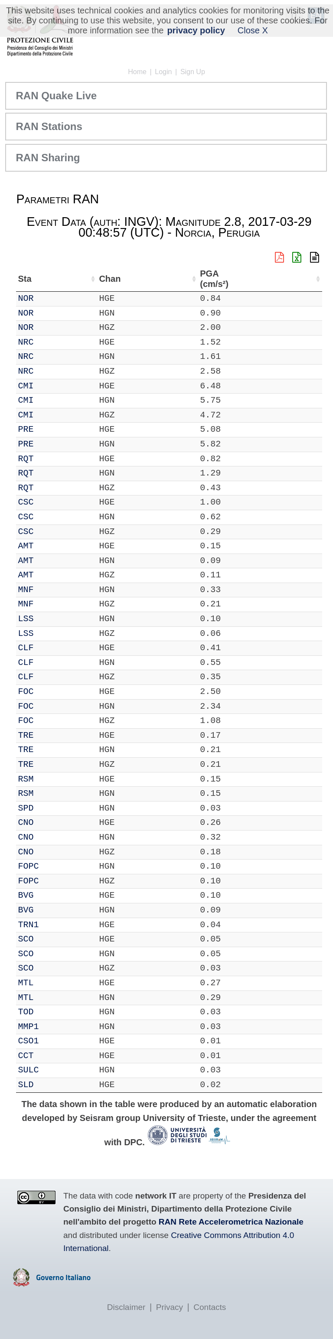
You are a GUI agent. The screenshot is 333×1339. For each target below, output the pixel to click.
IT (23, 298)
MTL (50, 983)
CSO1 (52, 1041)
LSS (50, 619)
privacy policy (196, 30)
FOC (50, 691)
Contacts (209, 1307)
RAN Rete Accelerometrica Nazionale (231, 1221)
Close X (253, 30)
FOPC (52, 866)
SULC (52, 1070)
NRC (50, 342)
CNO (50, 822)
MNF (50, 590)
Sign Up (192, 71)
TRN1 (52, 925)
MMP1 (52, 1027)
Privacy (169, 1307)
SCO (50, 939)
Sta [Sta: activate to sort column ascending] (49, 278)
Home (137, 71)
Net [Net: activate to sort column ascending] (25, 278)
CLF (50, 648)
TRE (50, 735)
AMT (50, 546)
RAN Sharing (48, 157)
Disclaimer (126, 1307)
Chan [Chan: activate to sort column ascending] (78, 278)
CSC (50, 502)
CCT (50, 1056)
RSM (50, 779)
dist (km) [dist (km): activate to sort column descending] (264, 279)
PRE (50, 429)
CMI (50, 386)
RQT (50, 459)
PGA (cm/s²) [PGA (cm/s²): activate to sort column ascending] (298, 279)
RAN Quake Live (56, 95)
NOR (50, 298)
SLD (50, 1085)
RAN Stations (49, 126)
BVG (50, 895)
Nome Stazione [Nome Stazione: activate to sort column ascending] (131, 278)
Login (163, 71)
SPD (50, 808)
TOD (50, 1012)
